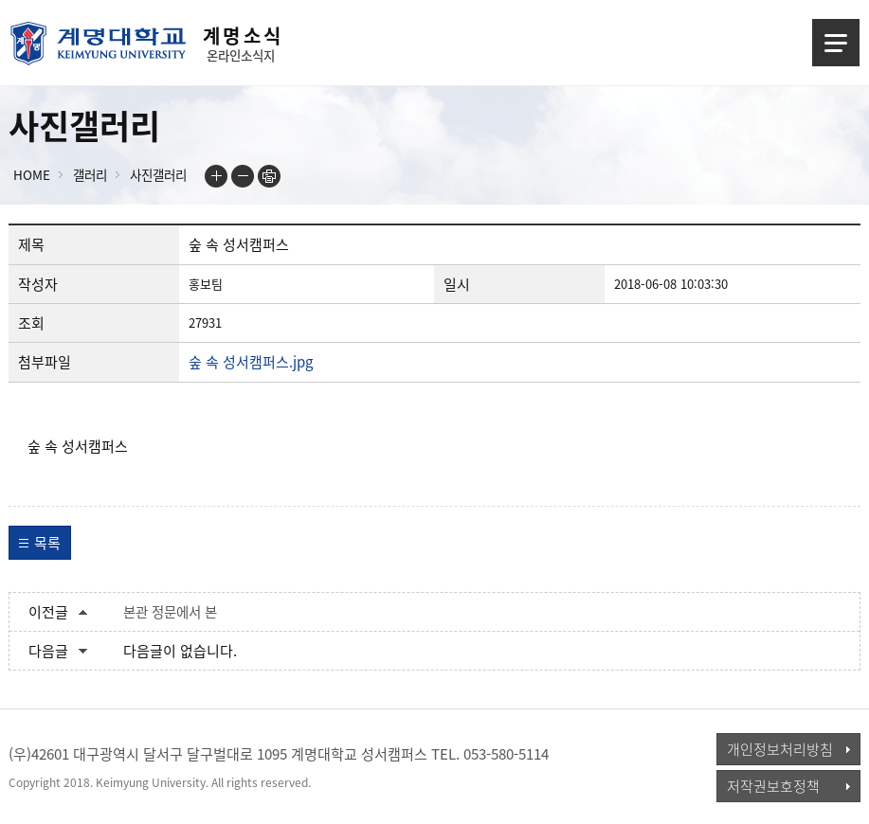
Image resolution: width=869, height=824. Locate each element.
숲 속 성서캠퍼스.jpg (251, 361)
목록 (47, 542)
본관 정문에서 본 (170, 611)
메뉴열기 (836, 42)
